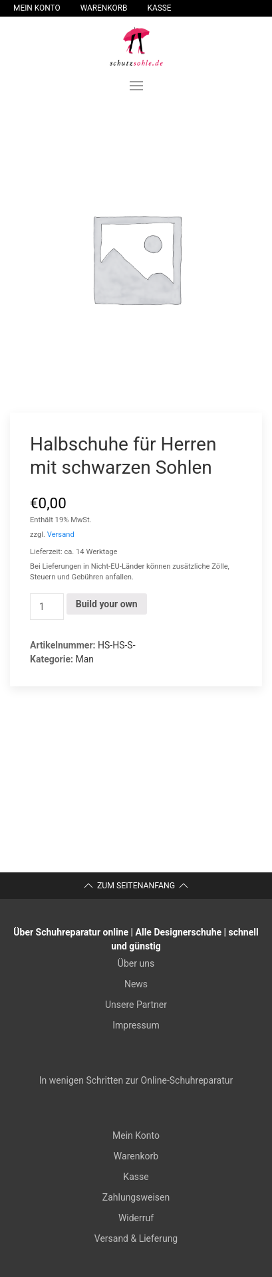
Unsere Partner (136, 1004)
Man (84, 659)
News (136, 984)
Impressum (135, 1025)
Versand (60, 534)
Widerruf (136, 1218)
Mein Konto (37, 8)
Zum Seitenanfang (136, 885)
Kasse (160, 8)
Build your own (107, 604)
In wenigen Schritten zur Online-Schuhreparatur (136, 1080)
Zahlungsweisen (136, 1197)
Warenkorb (104, 8)
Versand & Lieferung (136, 1238)
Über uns (136, 963)
